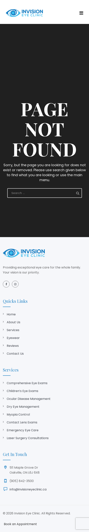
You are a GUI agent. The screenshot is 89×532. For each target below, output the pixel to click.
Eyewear (13, 338)
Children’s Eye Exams (22, 391)
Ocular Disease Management (29, 399)
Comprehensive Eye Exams (27, 383)
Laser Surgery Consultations (28, 438)
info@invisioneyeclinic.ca (28, 489)
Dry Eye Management (23, 406)
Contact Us (15, 353)
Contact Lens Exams (22, 422)
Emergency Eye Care (22, 430)
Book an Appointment (20, 524)
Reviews (13, 346)
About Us (13, 322)
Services (13, 330)
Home (11, 314)
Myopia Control (18, 414)
